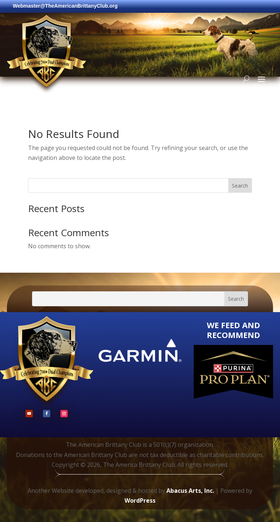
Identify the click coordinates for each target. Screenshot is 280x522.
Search (240, 185)
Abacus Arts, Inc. (190, 491)
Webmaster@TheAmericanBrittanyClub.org (65, 6)
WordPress (140, 500)
